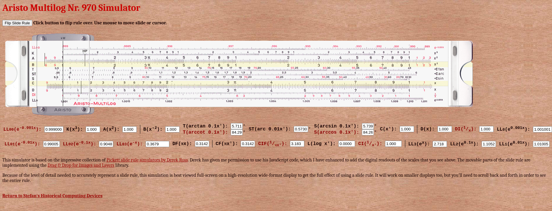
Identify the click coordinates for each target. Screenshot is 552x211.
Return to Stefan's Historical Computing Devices (52, 195)
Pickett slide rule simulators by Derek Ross (147, 160)
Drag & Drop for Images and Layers (81, 165)
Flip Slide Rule (17, 23)
